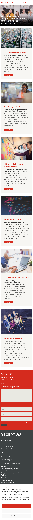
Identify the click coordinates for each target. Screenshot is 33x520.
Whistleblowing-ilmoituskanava (10, 463)
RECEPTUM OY (6, 441)
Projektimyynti (6, 480)
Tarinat (3, 475)
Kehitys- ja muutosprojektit (10, 473)
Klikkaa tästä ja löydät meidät (10, 387)
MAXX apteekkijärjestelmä (9, 468)
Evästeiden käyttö (6, 460)
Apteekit (4, 467)
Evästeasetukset (16, 516)
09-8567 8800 (8, 378)
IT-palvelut (4, 470)
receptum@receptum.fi (8, 380)
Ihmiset (3, 477)
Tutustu (8, 75)
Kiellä (16, 511)
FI (23, 2)
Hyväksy (16, 506)
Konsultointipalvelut (7, 482)
